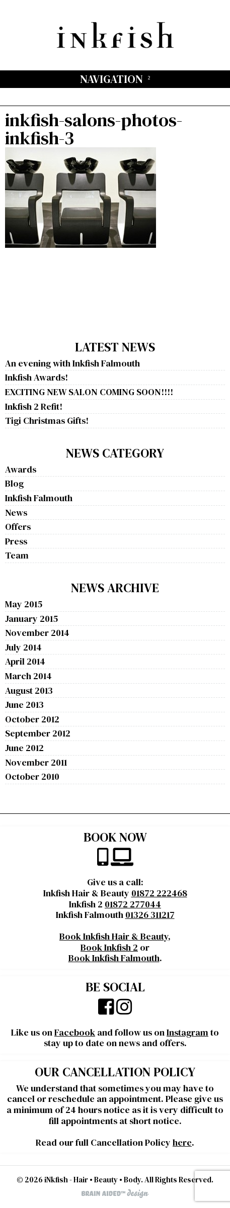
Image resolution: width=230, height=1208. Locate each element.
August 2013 (29, 690)
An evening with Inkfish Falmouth (72, 363)
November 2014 (37, 632)
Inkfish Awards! (36, 377)
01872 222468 (159, 893)
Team (17, 555)
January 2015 (31, 618)
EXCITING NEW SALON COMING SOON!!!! (89, 392)
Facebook (74, 1032)
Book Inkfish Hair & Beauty (113, 936)
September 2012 (37, 733)
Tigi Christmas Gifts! (47, 420)
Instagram (187, 1032)
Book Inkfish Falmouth (114, 958)
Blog (14, 483)
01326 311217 (150, 914)
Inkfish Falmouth (38, 498)
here (182, 1142)
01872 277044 (133, 904)
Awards (20, 469)
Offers (18, 526)
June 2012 (24, 747)
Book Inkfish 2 (109, 947)
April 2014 (25, 661)
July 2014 (23, 647)
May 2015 (23, 604)
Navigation (111, 78)
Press (16, 541)
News (16, 512)
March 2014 (28, 676)
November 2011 (36, 762)
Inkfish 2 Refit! (33, 406)
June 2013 (24, 704)
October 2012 (32, 719)
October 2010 (32, 776)
